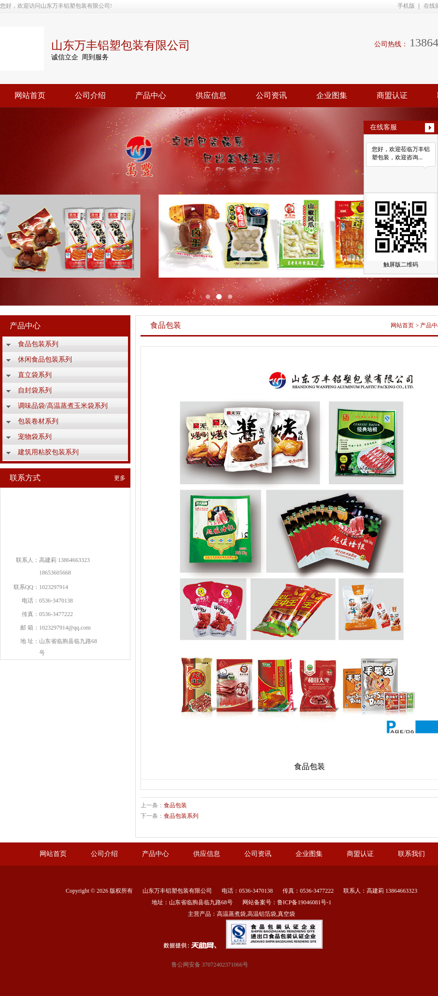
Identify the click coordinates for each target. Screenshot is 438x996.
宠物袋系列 (35, 436)
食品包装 (175, 805)
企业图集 (331, 95)
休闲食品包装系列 (45, 359)
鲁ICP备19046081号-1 (304, 902)
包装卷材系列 (38, 421)
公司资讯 (271, 95)
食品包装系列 (38, 344)
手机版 (406, 5)
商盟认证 (392, 95)
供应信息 (211, 95)
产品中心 (150, 95)
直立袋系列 (35, 375)
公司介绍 (90, 95)
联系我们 (411, 853)
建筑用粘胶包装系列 (48, 452)
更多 (120, 478)
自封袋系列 (35, 390)
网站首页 (29, 95)
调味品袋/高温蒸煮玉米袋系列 (63, 405)
